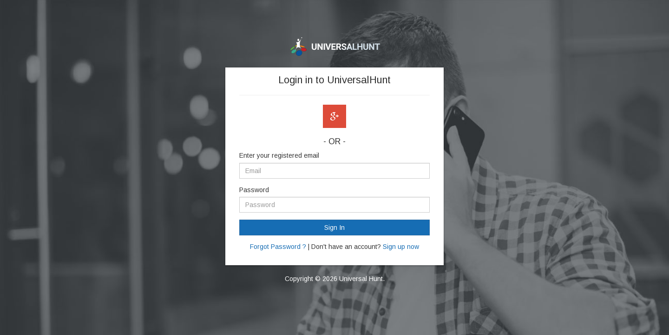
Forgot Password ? (278, 246)
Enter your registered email (279, 155)
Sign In (334, 227)
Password (254, 190)
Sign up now (401, 246)
